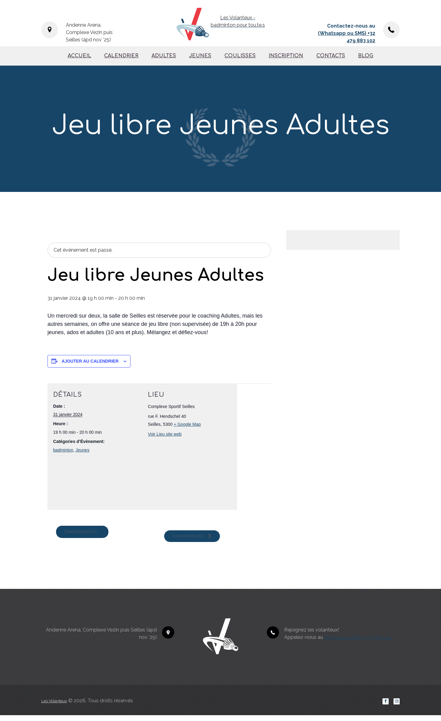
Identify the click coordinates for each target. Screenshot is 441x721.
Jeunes (82, 450)
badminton (63, 450)
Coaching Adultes (95, 534)
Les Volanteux (57, 705)
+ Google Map (187, 424)
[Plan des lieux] (85, 484)
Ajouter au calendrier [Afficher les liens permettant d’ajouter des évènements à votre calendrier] (90, 361)
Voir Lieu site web (165, 434)
